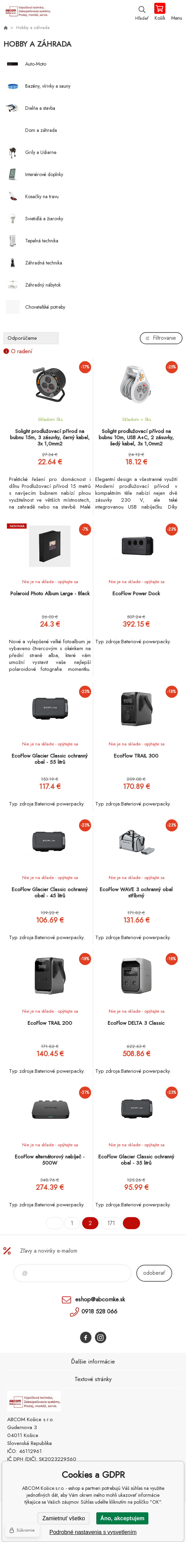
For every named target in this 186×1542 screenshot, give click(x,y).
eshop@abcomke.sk (100, 1299)
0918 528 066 (99, 1311)
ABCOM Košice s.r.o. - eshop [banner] (27, 12)
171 (111, 1223)
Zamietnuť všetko (63, 1518)
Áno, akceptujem (122, 1518)
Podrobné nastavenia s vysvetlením (93, 1532)
